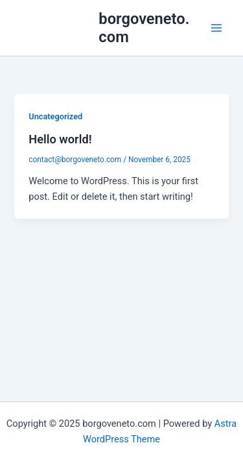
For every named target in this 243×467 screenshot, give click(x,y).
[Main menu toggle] (216, 28)
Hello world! (60, 139)
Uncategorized (55, 116)
